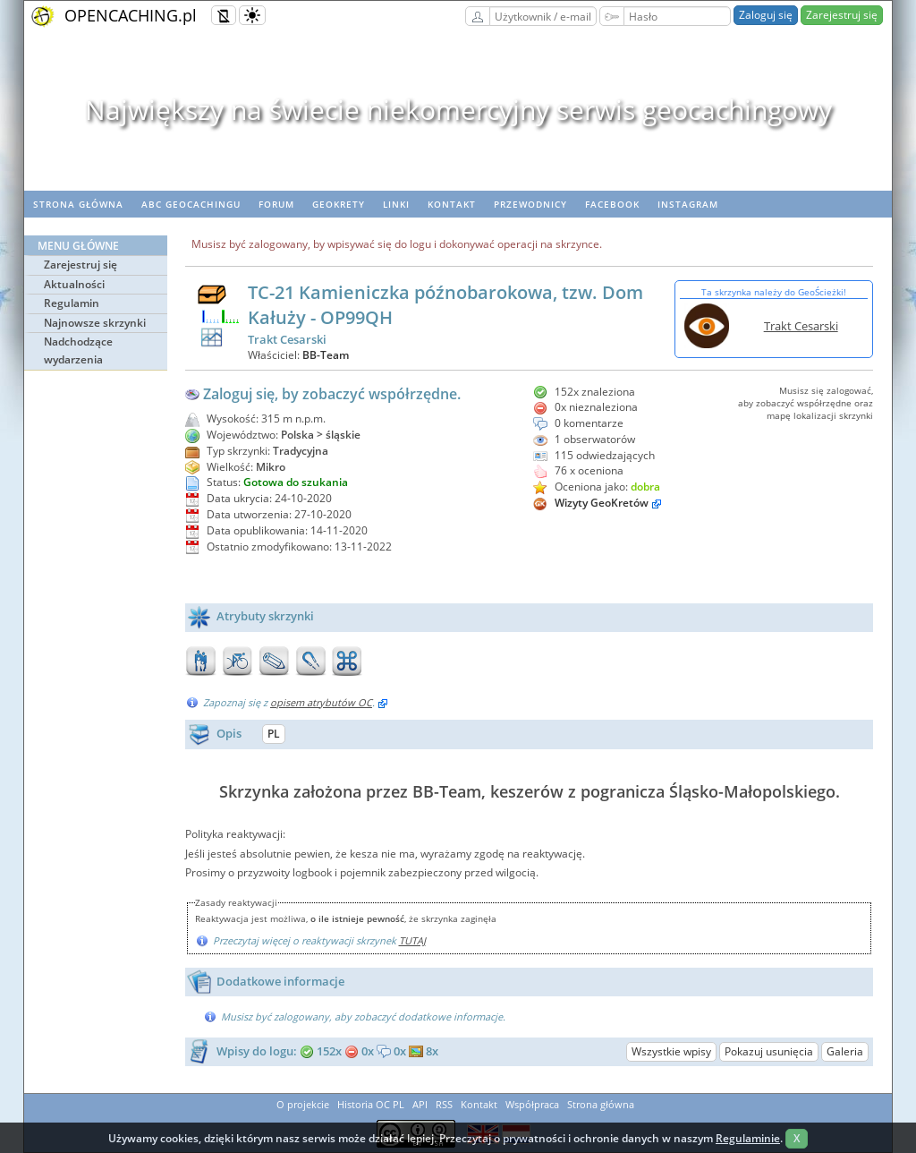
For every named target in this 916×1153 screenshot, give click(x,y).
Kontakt (452, 204)
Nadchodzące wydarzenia (78, 350)
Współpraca (532, 1104)
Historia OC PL (370, 1104)
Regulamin (71, 303)
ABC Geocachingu (191, 204)
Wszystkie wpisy (671, 1051)
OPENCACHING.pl (130, 15)
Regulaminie (748, 1138)
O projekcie (302, 1104)
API (420, 1104)
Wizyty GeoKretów (602, 502)
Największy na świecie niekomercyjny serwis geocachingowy (458, 109)
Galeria (845, 1051)
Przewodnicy (530, 204)
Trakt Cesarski (801, 326)
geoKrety (338, 204)
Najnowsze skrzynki (95, 322)
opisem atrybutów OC (321, 702)
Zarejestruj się (842, 14)
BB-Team (325, 355)
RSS (444, 1104)
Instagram (687, 204)
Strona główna (78, 204)
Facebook (612, 204)
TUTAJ (412, 940)
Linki (396, 204)
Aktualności (74, 284)
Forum (276, 204)
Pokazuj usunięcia (769, 1051)
